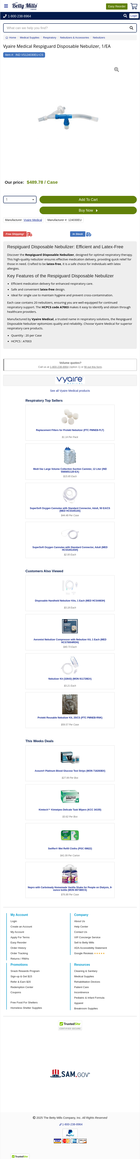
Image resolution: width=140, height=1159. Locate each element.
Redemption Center (22, 987)
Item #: (9, 54)
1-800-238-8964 (59, 366)
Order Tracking (19, 953)
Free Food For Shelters (24, 1002)
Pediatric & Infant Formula (89, 997)
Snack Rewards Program (25, 971)
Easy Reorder (19, 942)
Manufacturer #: (57, 220)
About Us (79, 921)
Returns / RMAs (20, 958)
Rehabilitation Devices (87, 981)
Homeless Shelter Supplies (26, 1007)
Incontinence (81, 992)
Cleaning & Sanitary (86, 971)
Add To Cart (88, 200)
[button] (125, 16)
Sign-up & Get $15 (21, 976)
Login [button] (133, 15)
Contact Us (80, 931)
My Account (17, 931)
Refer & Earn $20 (21, 981)
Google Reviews (83, 953)
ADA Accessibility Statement (90, 947)
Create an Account (21, 926)
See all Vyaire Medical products (70, 390)
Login (14, 921)
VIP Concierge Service (87, 937)
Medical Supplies (84, 976)
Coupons (16, 992)
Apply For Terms (20, 937)
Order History (18, 947)
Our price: (14, 182)
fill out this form (93, 366)
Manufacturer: (14, 220)
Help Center (81, 926)
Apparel (78, 1003)
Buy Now (88, 210)
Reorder (117, 6)
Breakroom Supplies (86, 1008)
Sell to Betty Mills (84, 942)
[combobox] (20, 199)
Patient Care (81, 987)
